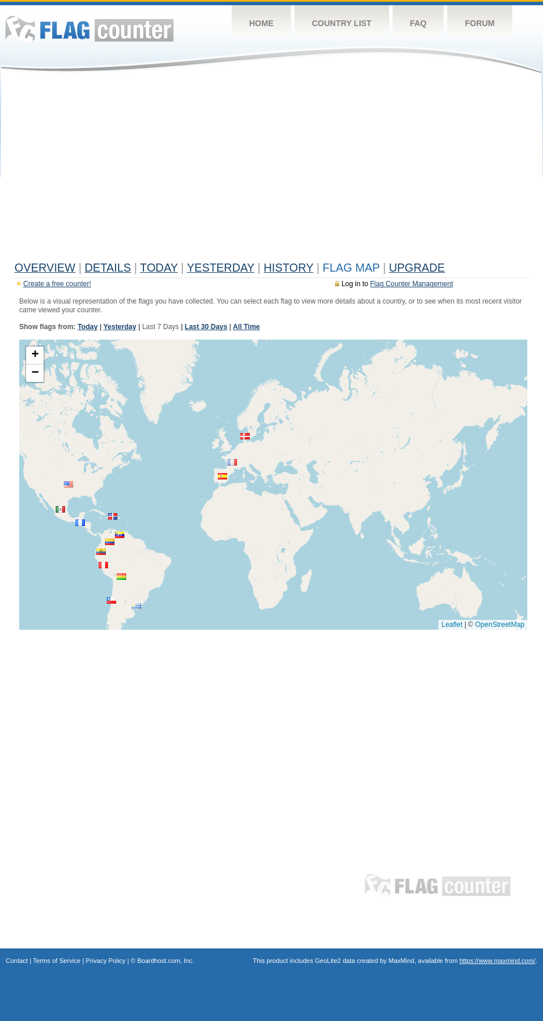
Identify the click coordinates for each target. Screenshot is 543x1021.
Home (261, 23)
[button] (245, 436)
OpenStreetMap (499, 624)
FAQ (418, 23)
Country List (342, 23)
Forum (479, 23)
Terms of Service (57, 960)
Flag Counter (89, 29)
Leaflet (451, 624)
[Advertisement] (271, 169)
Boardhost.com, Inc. (165, 960)
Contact (17, 960)
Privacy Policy (105, 960)
